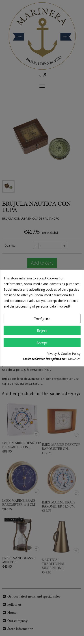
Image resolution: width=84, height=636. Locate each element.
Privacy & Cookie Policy (63, 353)
